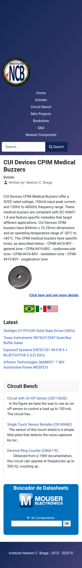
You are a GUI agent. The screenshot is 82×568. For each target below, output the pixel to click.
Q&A (41, 128)
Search (56, 147)
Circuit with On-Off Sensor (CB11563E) (37, 398)
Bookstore (41, 121)
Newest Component (41, 135)
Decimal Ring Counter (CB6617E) (32, 451)
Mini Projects (41, 114)
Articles (41, 100)
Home (41, 93)
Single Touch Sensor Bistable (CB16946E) (39, 424)
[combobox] (23, 147)
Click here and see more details (54, 295)
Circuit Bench (41, 107)
